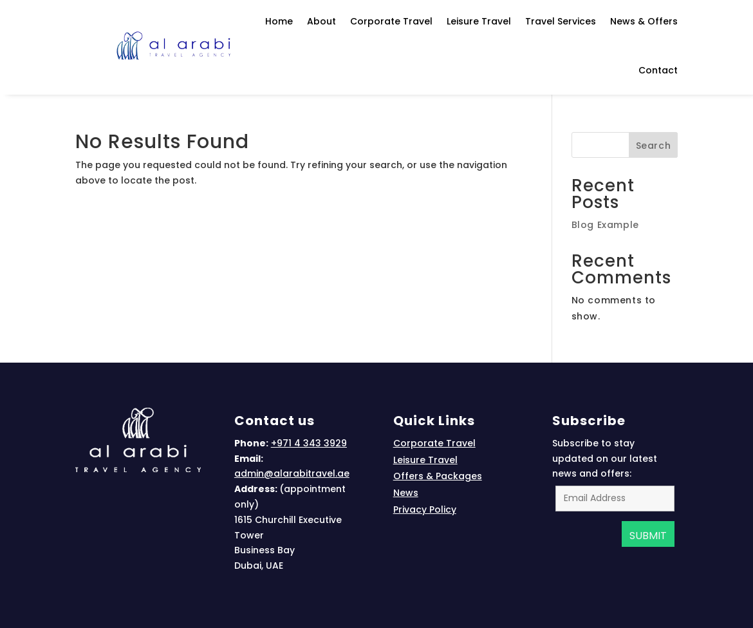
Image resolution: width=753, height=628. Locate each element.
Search (653, 145)
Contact (658, 70)
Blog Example (605, 224)
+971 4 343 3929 (309, 443)
